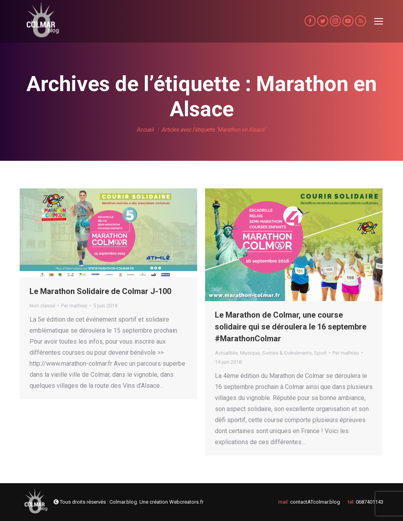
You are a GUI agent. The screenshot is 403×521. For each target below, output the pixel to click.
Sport (320, 353)
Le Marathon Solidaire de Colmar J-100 (100, 291)
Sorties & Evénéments (287, 353)
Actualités (226, 353)
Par (74, 306)
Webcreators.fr (186, 502)
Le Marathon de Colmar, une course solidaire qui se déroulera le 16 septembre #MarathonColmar (290, 326)
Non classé (42, 306)
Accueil (145, 130)
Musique (250, 353)
